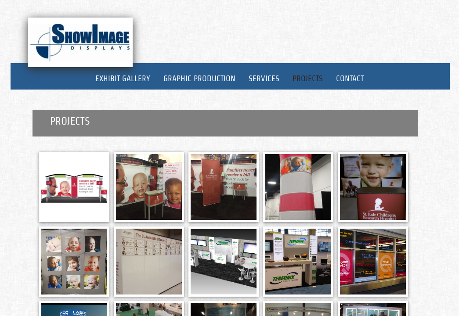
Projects (308, 78)
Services (264, 78)
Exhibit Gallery (122, 78)
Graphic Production (199, 78)
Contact (350, 78)
